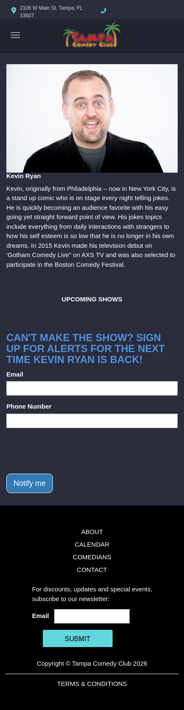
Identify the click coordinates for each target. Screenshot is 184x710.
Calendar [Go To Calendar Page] (92, 544)
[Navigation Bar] (15, 35)
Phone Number (29, 406)
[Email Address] (91, 616)
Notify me (30, 483)
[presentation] (70, 450)
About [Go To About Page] (92, 531)
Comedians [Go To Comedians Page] (92, 557)
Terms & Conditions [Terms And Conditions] (92, 683)
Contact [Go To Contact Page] (92, 569)
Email (14, 374)
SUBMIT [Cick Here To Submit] (77, 638)
